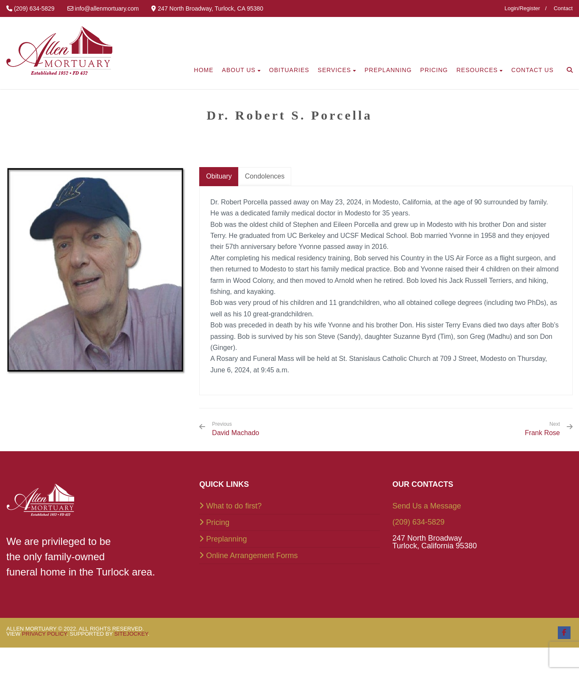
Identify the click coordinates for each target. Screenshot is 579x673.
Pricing (217, 522)
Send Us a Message (426, 506)
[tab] (218, 176)
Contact (563, 8)
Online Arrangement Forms (252, 555)
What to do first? (234, 506)
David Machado (235, 428)
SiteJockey (131, 634)
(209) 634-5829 (418, 522)
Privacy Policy (44, 634)
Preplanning (226, 539)
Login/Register (522, 8)
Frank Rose (542, 432)
